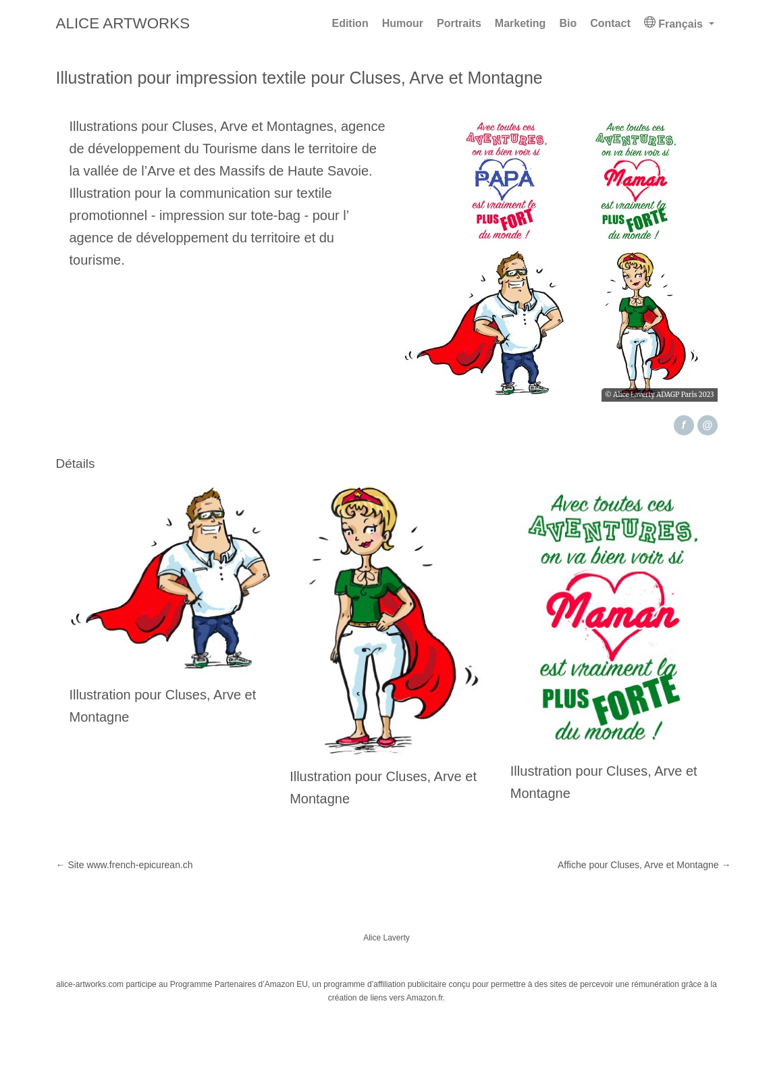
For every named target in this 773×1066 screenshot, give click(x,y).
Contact (610, 23)
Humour (402, 23)
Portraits (459, 23)
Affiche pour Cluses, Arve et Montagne (644, 864)
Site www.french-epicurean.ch (124, 864)
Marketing (520, 23)
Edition (349, 23)
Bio (568, 23)
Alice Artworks (123, 23)
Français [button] (675, 23)
